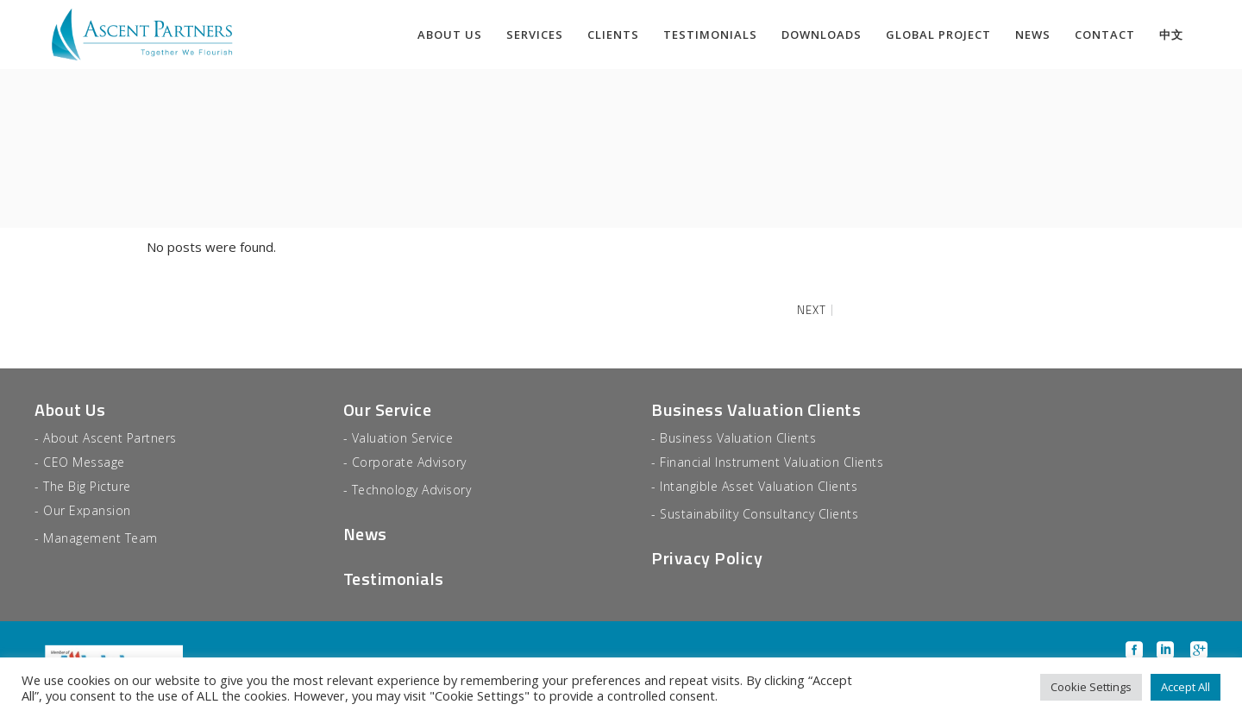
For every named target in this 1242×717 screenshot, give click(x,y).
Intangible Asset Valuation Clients (758, 486)
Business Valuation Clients (756, 409)
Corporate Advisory (409, 462)
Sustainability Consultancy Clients (759, 514)
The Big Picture (87, 486)
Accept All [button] (1185, 687)
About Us (69, 409)
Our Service (387, 409)
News (365, 533)
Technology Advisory (412, 489)
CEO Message (84, 462)
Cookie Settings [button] (1091, 687)
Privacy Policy (706, 557)
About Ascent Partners (110, 438)
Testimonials (393, 578)
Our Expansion (87, 510)
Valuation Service (403, 438)
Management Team (100, 538)
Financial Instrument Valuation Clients (771, 462)
